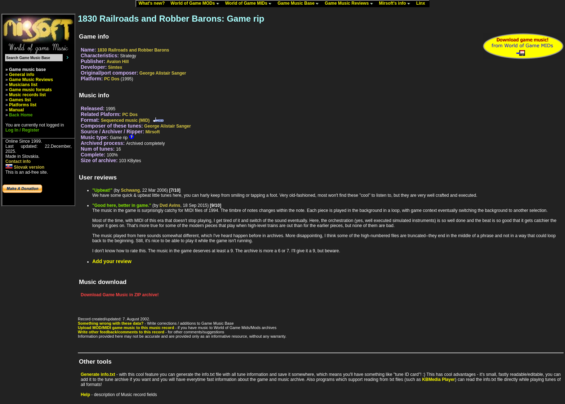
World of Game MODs (196, 3)
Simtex (115, 67)
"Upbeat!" (102, 190)
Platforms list (22, 104)
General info (21, 74)
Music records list (27, 94)
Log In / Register (22, 130)
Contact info (18, 161)
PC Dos (112, 78)
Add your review (112, 261)
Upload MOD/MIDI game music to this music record (126, 327)
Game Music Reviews (350, 3)
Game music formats (30, 89)
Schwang (130, 190)
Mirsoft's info (396, 3)
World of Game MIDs (250, 3)
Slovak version (24, 167)
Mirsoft (152, 131)
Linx (422, 3)
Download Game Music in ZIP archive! (120, 294)
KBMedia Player (438, 379)
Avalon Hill (118, 61)
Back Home (20, 114)
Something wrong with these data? (110, 323)
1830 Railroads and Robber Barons (133, 50)
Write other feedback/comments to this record (121, 332)
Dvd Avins (170, 205)
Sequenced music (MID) (125, 120)
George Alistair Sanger (162, 73)
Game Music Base (299, 3)
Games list (20, 99)
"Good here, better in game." (121, 205)
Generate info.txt (98, 374)
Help (85, 394)
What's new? (153, 3)
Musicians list (23, 84)
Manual (16, 109)
